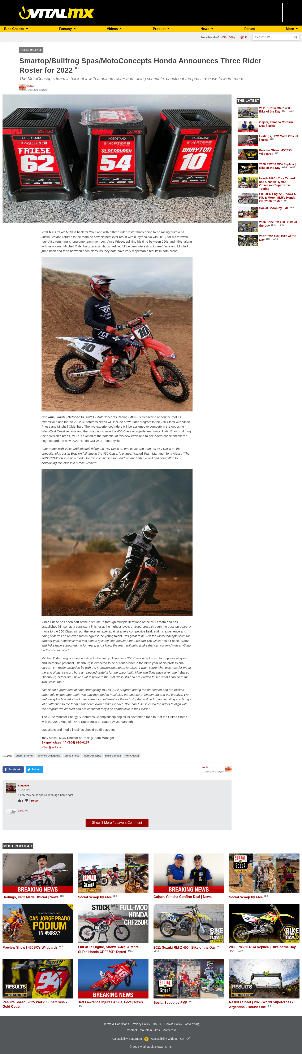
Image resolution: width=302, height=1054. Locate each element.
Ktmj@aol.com (53, 747)
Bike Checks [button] (14, 29)
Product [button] (160, 29)
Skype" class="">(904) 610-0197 (65, 742)
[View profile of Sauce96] (11, 788)
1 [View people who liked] (22, 800)
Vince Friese (72, 755)
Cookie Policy (173, 1024)
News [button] (205, 29)
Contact (132, 1030)
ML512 (30, 85)
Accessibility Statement (127, 1038)
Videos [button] (113, 29)
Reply (34, 800)
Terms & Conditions (116, 1024)
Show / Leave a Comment (117, 822)
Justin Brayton (24, 755)
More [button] (290, 29)
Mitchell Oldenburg (49, 755)
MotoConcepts (92, 755)
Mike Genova (113, 755)
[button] (117, 158)
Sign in (242, 37)
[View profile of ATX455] (11, 814)
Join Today (228, 37)
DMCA (157, 1024)
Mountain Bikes (150, 1030)
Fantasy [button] (66, 29)
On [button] (182, 1038)
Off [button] (188, 1038)
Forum (249, 29)
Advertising (192, 1024)
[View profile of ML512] (22, 87)
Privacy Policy (141, 1024)
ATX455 (23, 811)
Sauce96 (23, 785)
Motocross (169, 1030)
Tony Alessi (132, 755)
